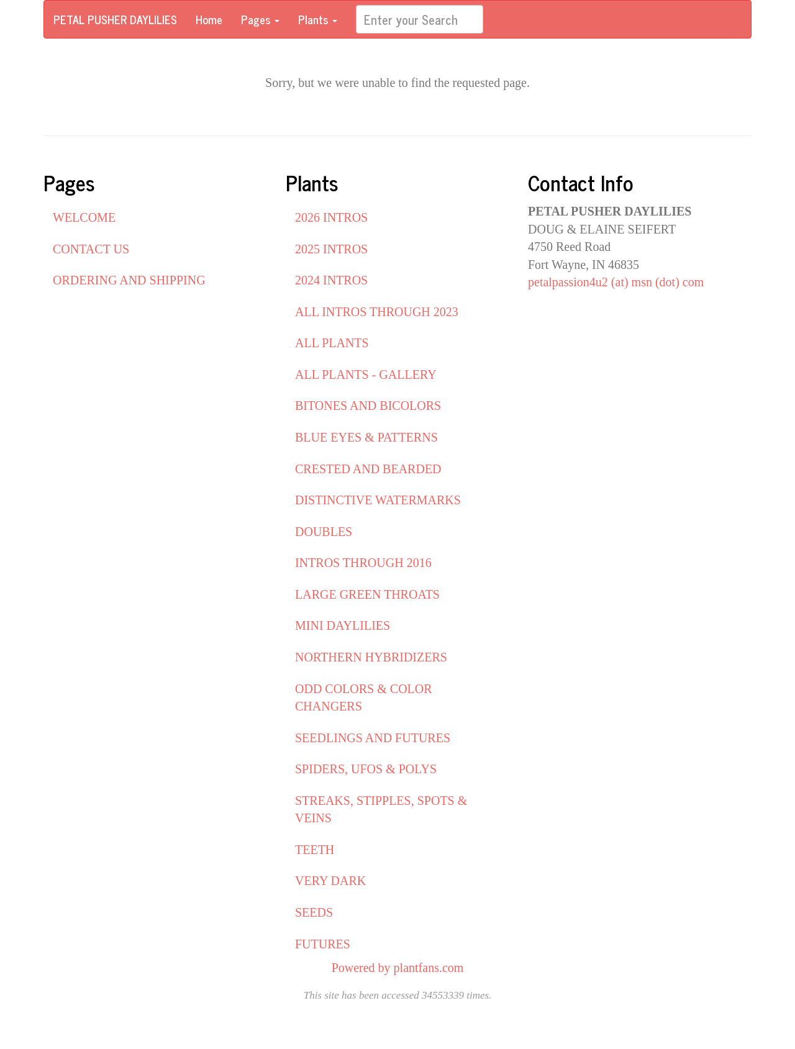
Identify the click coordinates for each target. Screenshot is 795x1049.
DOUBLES (323, 531)
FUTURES (322, 944)
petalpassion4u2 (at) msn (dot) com (616, 282)
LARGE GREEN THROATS (367, 594)
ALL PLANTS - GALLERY (366, 374)
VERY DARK (330, 881)
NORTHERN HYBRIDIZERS (371, 657)
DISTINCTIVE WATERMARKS (378, 500)
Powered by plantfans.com (398, 967)
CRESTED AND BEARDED (368, 469)
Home (209, 19)
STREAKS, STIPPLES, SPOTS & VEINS (381, 809)
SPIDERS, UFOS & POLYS (366, 769)
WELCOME (84, 217)
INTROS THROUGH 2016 (363, 563)
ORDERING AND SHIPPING (129, 280)
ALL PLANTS (332, 343)
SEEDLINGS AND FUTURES (372, 738)
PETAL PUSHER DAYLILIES (115, 19)
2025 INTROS (331, 249)
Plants (317, 19)
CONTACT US (91, 249)
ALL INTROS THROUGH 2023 (376, 312)
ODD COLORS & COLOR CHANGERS (363, 698)
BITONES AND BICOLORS (368, 405)
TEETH (314, 849)
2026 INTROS (331, 217)
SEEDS (314, 912)
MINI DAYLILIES (342, 625)
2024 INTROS (331, 280)
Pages (260, 19)
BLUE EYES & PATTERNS (366, 437)
